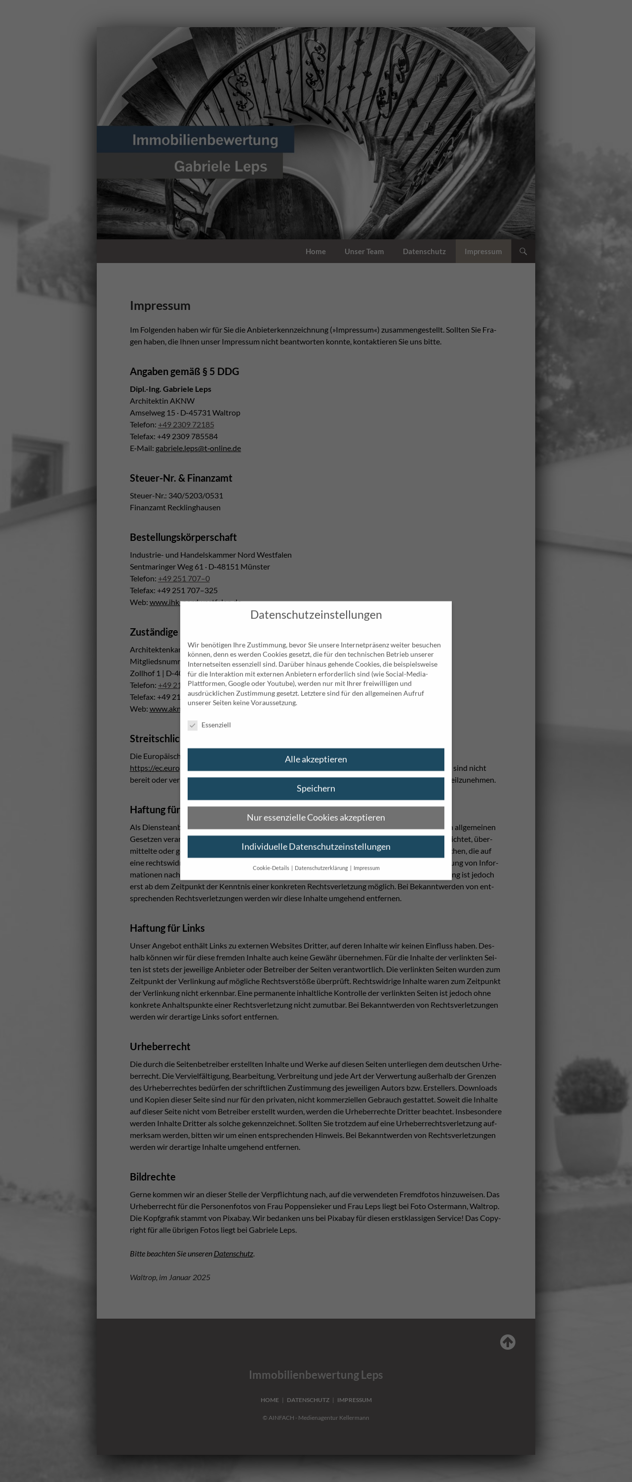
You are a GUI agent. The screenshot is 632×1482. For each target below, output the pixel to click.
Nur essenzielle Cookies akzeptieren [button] (316, 809)
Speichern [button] (316, 780)
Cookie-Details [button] (271, 860)
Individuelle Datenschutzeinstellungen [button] (316, 839)
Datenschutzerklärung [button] (322, 860)
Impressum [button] (367, 860)
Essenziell (209, 717)
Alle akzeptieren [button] (316, 751)
